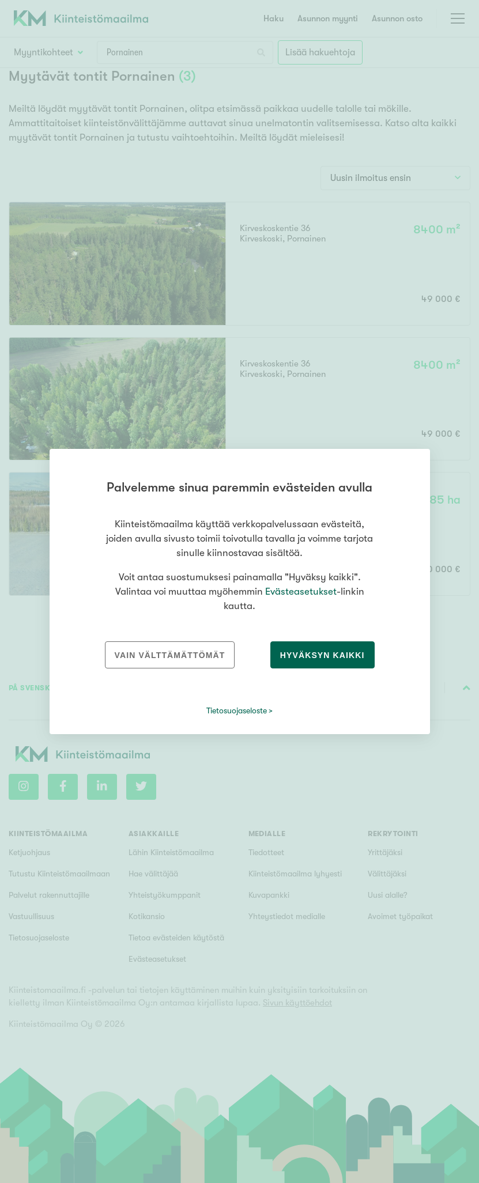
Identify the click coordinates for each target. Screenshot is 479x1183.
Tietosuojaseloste (236, 710)
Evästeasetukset (301, 591)
